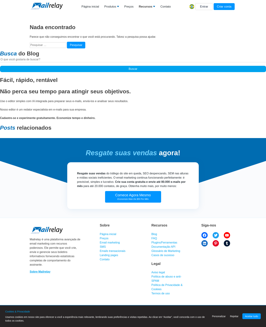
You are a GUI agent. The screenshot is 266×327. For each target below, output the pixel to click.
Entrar (204, 6)
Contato (165, 6)
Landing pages (109, 255)
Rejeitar (234, 316)
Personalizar (219, 316)
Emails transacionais (113, 250)
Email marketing (110, 242)
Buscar (133, 68)
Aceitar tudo (251, 316)
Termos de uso (160, 293)
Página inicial (90, 6)
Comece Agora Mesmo (133, 196)
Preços (129, 6)
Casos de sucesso (162, 255)
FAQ (154, 238)
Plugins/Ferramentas (164, 242)
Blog (154, 234)
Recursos (145, 6)
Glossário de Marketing (165, 250)
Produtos (110, 6)
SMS (103, 246)
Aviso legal (158, 272)
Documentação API (163, 246)
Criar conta (224, 6)
